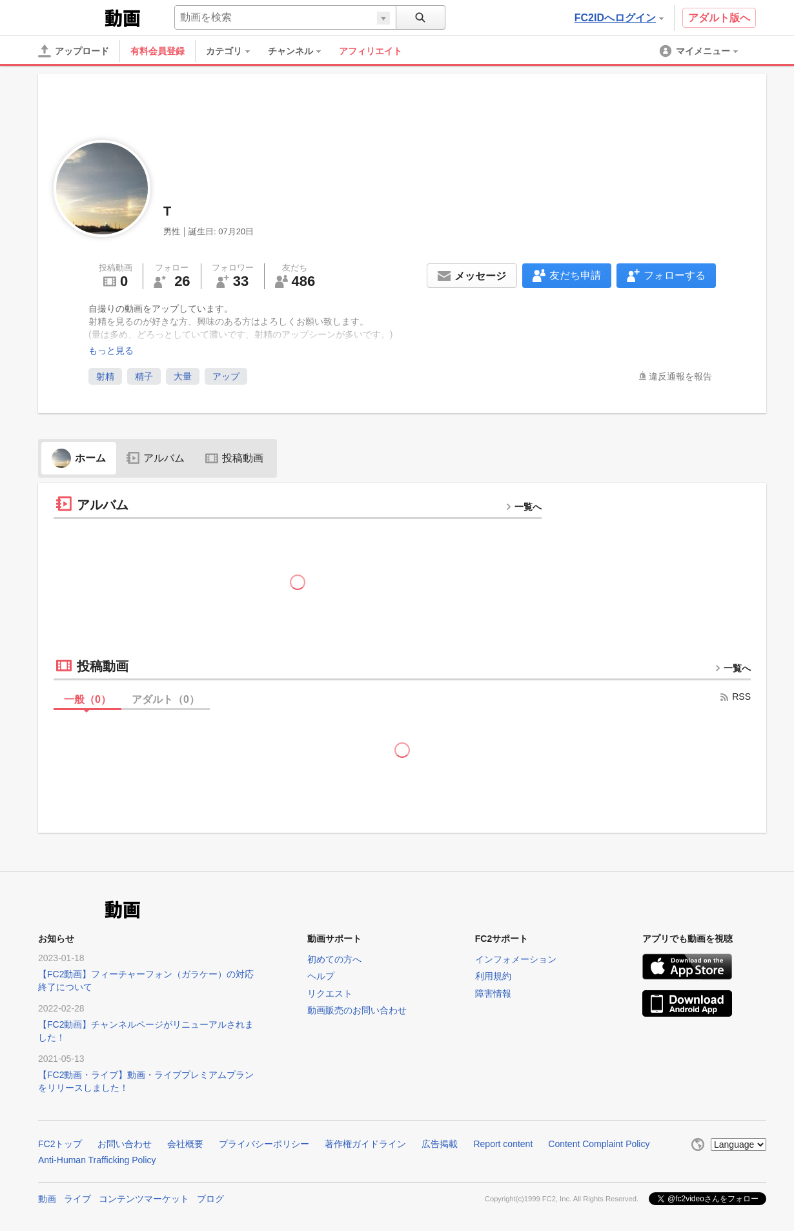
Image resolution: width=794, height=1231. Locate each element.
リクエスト (329, 993)
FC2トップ (60, 1144)
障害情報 (493, 993)
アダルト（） (165, 699)
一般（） (87, 699)
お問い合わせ (124, 1144)
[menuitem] (234, 51)
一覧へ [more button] (523, 507)
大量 (183, 376)
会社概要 (185, 1144)
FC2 (70, 16)
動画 (47, 1199)
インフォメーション (515, 959)
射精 (105, 376)
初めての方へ (334, 959)
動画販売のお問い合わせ (357, 1010)
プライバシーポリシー (264, 1144)
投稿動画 (234, 458)
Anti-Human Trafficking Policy (97, 1160)
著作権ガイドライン (365, 1144)
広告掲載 (440, 1144)
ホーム (79, 458)
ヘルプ (320, 976)
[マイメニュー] (699, 51)
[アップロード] (73, 51)
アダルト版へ (719, 17)
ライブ (77, 1199)
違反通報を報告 (680, 376)
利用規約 (493, 976)
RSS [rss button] (735, 696)
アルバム (156, 458)
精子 (144, 376)
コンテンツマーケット (144, 1199)
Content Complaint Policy (598, 1144)
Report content (503, 1144)
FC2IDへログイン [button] (619, 17)
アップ (225, 376)
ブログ (210, 1199)
